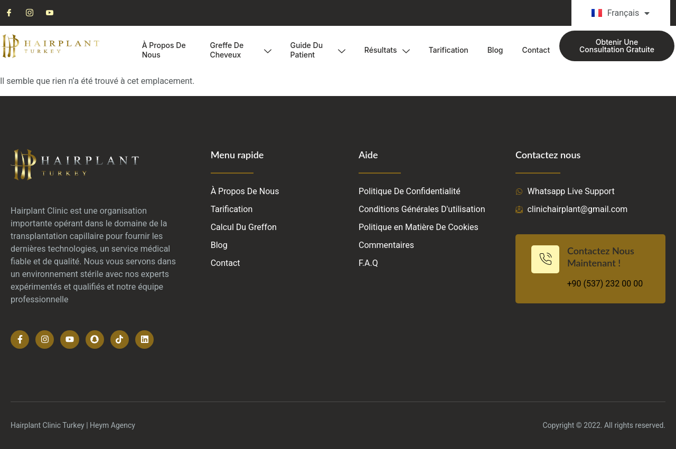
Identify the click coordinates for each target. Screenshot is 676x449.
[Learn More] (590, 268)
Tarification (448, 49)
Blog (495, 49)
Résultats (386, 50)
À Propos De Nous (164, 50)
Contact (536, 49)
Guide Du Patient (317, 50)
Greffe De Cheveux (240, 50)
